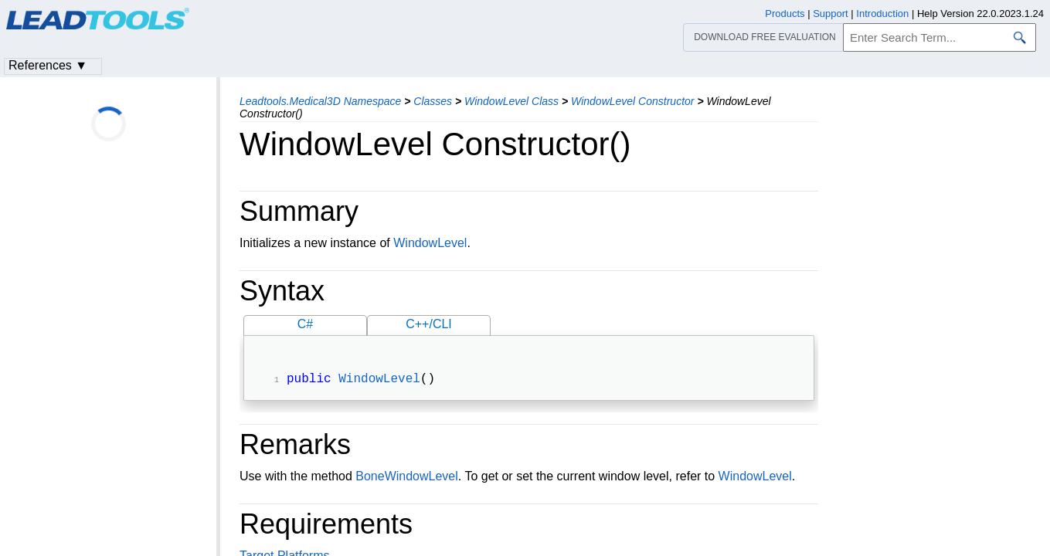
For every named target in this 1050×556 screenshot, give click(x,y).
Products (784, 13)
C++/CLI (429, 324)
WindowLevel (430, 242)
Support (830, 13)
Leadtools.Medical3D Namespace (320, 101)
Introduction (882, 13)
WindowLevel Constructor (632, 101)
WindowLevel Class (511, 101)
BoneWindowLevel (406, 477)
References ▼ (47, 65)
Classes (432, 101)
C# (305, 324)
